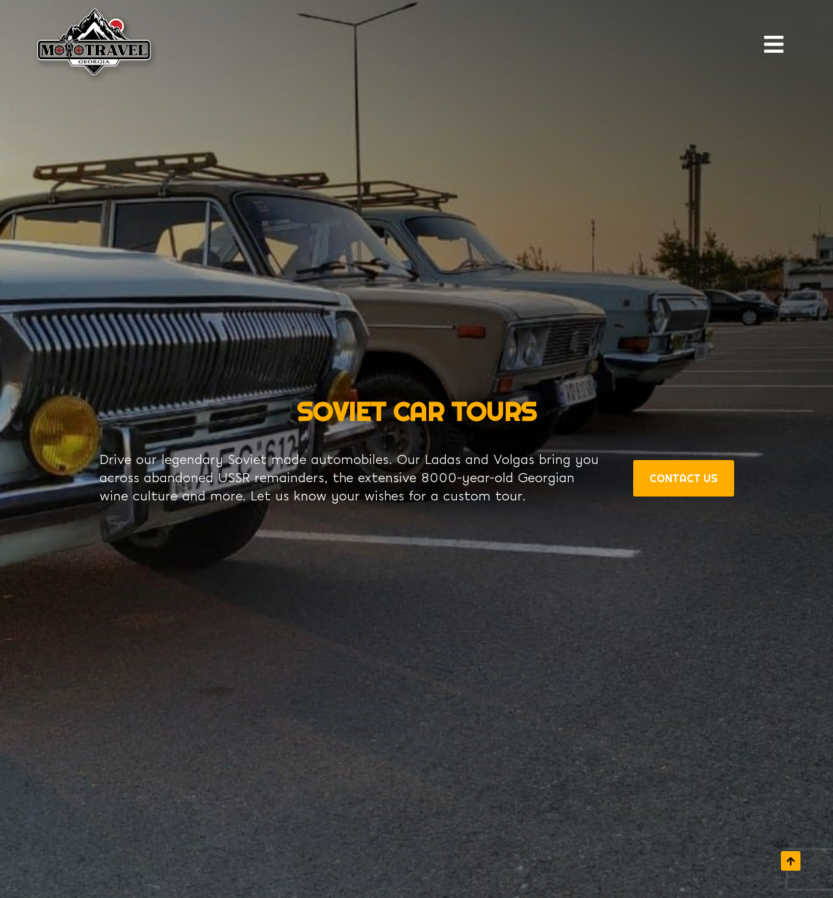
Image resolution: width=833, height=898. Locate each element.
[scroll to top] (790, 861)
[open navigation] (778, 44)
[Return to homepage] (94, 44)
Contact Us (683, 478)
